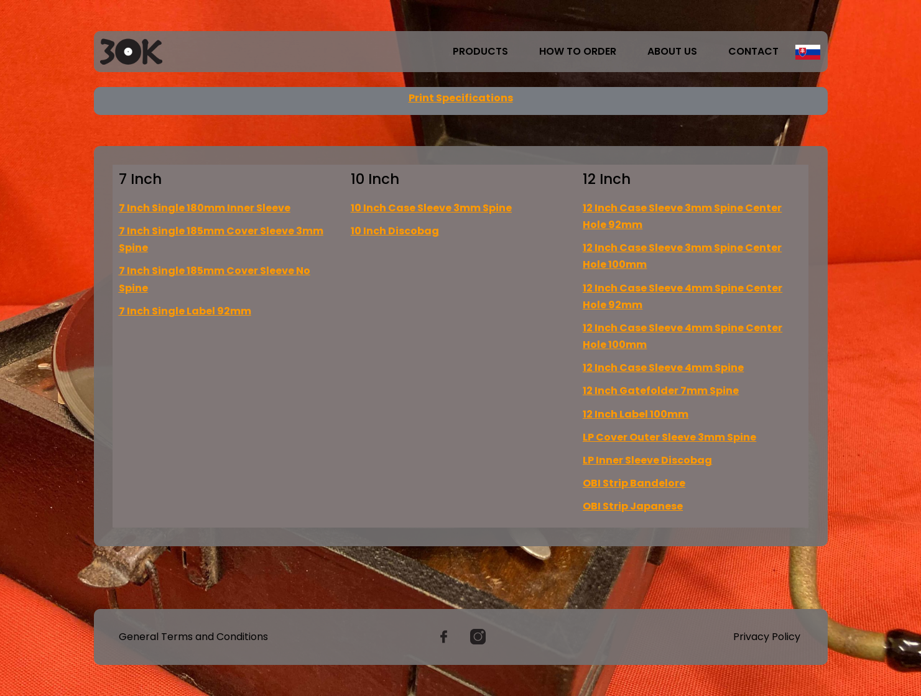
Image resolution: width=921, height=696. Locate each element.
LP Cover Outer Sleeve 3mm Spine (669, 437)
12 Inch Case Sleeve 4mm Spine (663, 367)
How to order (577, 51)
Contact (753, 51)
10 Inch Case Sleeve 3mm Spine (431, 208)
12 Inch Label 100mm (635, 414)
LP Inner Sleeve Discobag (647, 460)
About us (672, 51)
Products (480, 51)
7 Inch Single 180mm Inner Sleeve (204, 208)
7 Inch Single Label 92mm (185, 311)
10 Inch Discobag (395, 231)
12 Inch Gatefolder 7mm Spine (661, 390)
